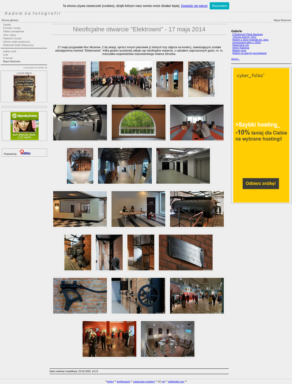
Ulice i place (9, 35)
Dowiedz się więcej (194, 6)
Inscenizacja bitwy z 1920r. (246, 42)
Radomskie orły (240, 45)
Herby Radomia (240, 47)
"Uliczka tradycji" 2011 (244, 37)
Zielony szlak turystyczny (16, 41)
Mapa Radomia (11, 61)
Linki (5, 54)
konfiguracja (123, 381)
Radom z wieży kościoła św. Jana (250, 39)
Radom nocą (239, 50)
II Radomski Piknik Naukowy (247, 34)
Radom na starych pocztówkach (249, 53)
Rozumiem (219, 6)
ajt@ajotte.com (176, 381)
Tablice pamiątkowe (13, 31)
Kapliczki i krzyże (12, 38)
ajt (163, 381)
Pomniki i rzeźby (12, 28)
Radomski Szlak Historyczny (18, 45)
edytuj (110, 381)
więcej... (235, 59)
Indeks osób (9, 51)
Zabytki (7, 24)
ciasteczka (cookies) (144, 381)
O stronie (8, 58)
